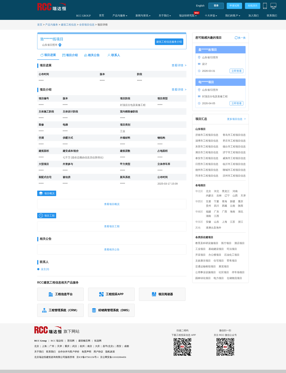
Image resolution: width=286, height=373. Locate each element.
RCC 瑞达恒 (57, 340)
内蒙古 (210, 195)
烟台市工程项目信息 (234, 146)
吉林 (219, 195)
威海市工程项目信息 (234, 158)
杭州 (82, 346)
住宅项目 (219, 260)
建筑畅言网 (84, 340)
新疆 (232, 201)
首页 (101, 15)
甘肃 (208, 201)
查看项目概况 (111, 204)
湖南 (208, 215)
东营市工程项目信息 (206, 146)
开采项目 (200, 254)
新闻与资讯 (143, 15)
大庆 (97, 346)
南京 (89, 346)
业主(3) (45, 269)
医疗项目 (226, 243)
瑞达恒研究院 (188, 15)
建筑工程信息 (68, 24)
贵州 (208, 205)
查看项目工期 (111, 226)
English (200, 5)
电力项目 (219, 278)
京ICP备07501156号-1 (87, 357)
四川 (216, 205)
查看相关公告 (111, 249)
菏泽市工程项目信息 (206, 175)
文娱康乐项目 (203, 260)
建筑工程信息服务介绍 (169, 41)
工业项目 (200, 248)
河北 (216, 191)
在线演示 (252, 5)
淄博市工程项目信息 (206, 140)
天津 (243, 195)
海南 (232, 211)
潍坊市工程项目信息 (206, 152)
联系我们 (272, 15)
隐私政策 (110, 351)
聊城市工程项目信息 (234, 169)
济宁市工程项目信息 (234, 152)
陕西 (240, 205)
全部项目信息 (86, 24)
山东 (216, 221)
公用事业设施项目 (205, 272)
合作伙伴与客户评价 (68, 351)
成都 (126, 346)
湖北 (240, 211)
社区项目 (224, 272)
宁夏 (216, 201)
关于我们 (165, 15)
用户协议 (98, 351)
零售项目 (232, 260)
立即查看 (236, 70)
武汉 (74, 346)
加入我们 (253, 15)
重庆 (240, 201)
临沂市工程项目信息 (234, 164)
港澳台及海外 (213, 227)
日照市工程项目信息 (206, 164)
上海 (224, 221)
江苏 (232, 221)
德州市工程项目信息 (206, 169)
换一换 (240, 37)
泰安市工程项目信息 (206, 158)
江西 (216, 215)
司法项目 (232, 248)
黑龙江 (226, 191)
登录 (216, 5)
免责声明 (86, 351)
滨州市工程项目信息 (234, 175)
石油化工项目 (231, 254)
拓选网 (97, 340)
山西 (235, 195)
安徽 (208, 221)
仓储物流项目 (234, 278)
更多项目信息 (236, 119)
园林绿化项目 (203, 278)
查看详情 (179, 65)
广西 (224, 211)
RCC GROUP (83, 15)
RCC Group (40, 340)
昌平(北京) (108, 346)
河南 (235, 191)
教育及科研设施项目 (206, 243)
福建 (208, 211)
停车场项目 (238, 272)
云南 (232, 205)
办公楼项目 (214, 254)
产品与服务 (120, 15)
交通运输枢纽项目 (205, 266)
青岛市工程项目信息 (234, 134)
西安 (119, 346)
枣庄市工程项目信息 (234, 140)
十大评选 (211, 15)
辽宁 (227, 195)
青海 (224, 201)
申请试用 (234, 5)
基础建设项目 (216, 248)
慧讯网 (70, 340)
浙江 (240, 221)
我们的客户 (232, 15)
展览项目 (224, 266)
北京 (208, 191)
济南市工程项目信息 (206, 134)
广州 (51, 346)
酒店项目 (239, 243)
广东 (216, 211)
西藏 (224, 205)
